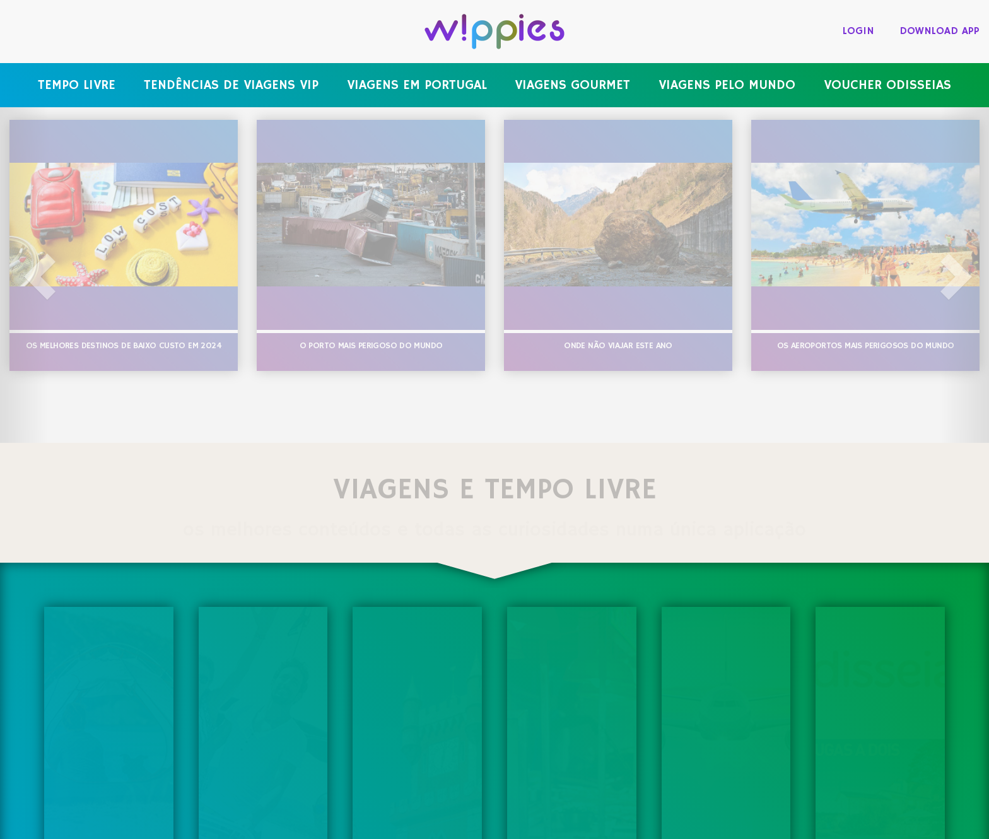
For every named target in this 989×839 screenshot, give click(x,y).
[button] (24, 275)
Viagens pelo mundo (726, 85)
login (858, 31)
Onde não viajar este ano (618, 345)
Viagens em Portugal (417, 85)
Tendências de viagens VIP (231, 85)
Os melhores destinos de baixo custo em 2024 (123, 345)
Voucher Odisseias (887, 85)
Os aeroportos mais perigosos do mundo (865, 345)
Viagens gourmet (572, 85)
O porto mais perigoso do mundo (371, 345)
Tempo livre (76, 85)
